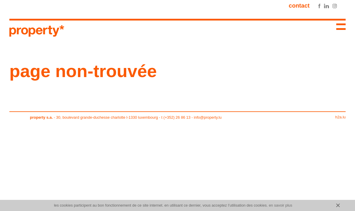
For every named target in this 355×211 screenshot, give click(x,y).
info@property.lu (208, 117)
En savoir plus (280, 205)
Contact (299, 5)
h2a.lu (340, 117)
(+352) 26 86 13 (176, 117)
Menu (339, 28)
